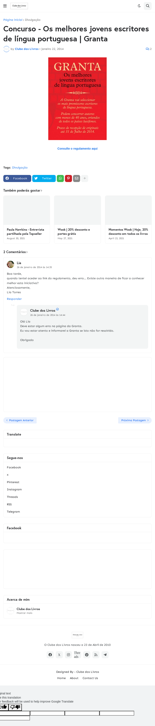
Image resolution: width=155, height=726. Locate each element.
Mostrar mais (24, 613)
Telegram (13, 511)
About (74, 678)
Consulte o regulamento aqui (77, 148)
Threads (12, 497)
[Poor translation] (15, 707)
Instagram (14, 489)
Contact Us (90, 678)
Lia (19, 263)
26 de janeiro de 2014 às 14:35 (34, 267)
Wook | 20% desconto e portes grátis (74, 232)
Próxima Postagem (133, 420)
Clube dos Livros (42, 310)
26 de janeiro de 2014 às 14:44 (47, 315)
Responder (14, 299)
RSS (9, 504)
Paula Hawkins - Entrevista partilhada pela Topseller (25, 232)
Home (61, 678)
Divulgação (33, 19)
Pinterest (13, 482)
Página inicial (12, 19)
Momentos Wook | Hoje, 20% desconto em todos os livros (128, 232)
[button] (5, 6)
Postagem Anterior (21, 420)
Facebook (14, 467)
